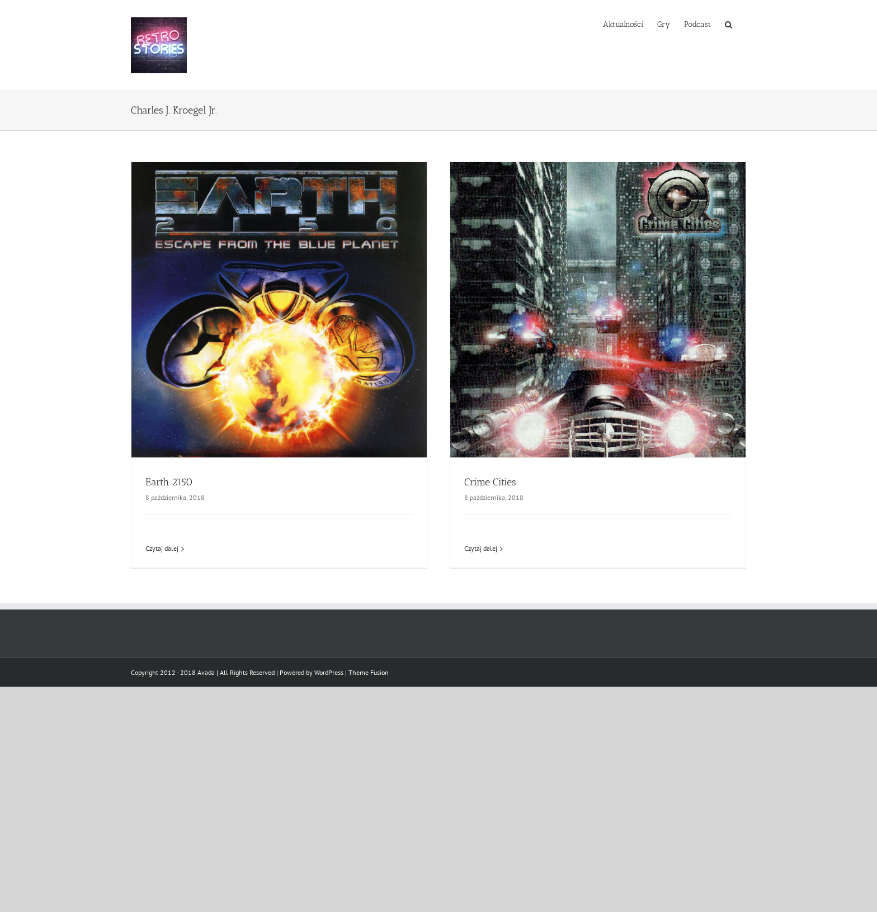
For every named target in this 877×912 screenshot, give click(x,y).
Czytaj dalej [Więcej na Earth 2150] (161, 548)
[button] (728, 23)
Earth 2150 (169, 482)
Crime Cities (490, 482)
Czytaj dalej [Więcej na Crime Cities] (480, 548)
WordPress (328, 672)
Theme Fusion (368, 672)
